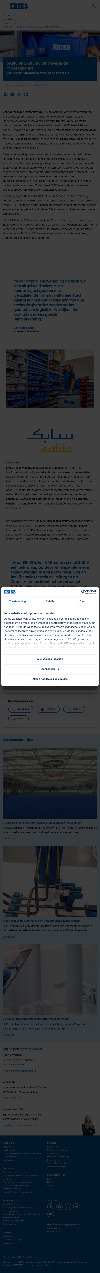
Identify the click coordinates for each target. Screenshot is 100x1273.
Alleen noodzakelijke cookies (50, 678)
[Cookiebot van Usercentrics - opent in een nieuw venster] (81, 592)
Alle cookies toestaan (50, 658)
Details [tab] (50, 601)
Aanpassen (50, 668)
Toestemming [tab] (17, 601)
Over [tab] (82, 601)
